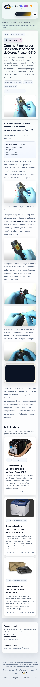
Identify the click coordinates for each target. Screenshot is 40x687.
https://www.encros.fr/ (11, 639)
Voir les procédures (23, 14)
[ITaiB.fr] (24, 673)
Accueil (4, 22)
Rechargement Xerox (25, 22)
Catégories (12, 22)
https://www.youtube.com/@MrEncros (17, 648)
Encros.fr (34, 670)
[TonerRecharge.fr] (20, 7)
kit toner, (17, 221)
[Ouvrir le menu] (34, 14)
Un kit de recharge (12, 145)
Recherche (27, 678)
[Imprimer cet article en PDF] (13, 40)
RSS (35, 678)
